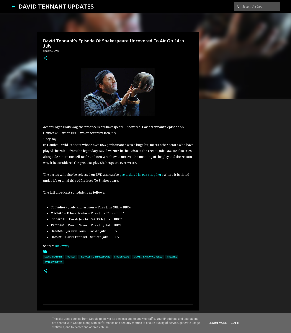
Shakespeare (121, 256)
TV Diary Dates (53, 262)
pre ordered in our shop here (141, 174)
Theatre (172, 256)
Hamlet (71, 256)
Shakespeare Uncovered (148, 256)
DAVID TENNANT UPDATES (56, 6)
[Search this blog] (260, 6)
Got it (235, 323)
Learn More (218, 323)
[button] (45, 58)
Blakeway (62, 246)
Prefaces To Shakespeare (95, 256)
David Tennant (53, 256)
